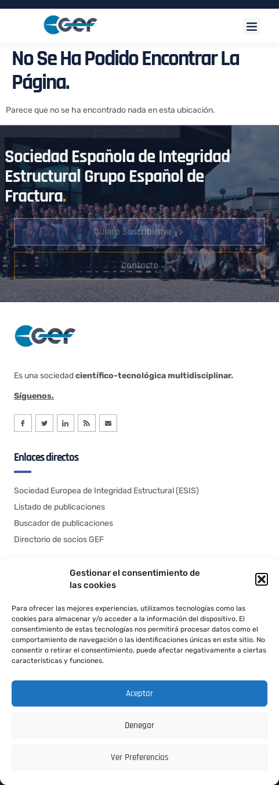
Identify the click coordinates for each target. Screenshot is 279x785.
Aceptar (139, 693)
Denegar (139, 725)
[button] (261, 579)
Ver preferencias (140, 757)
